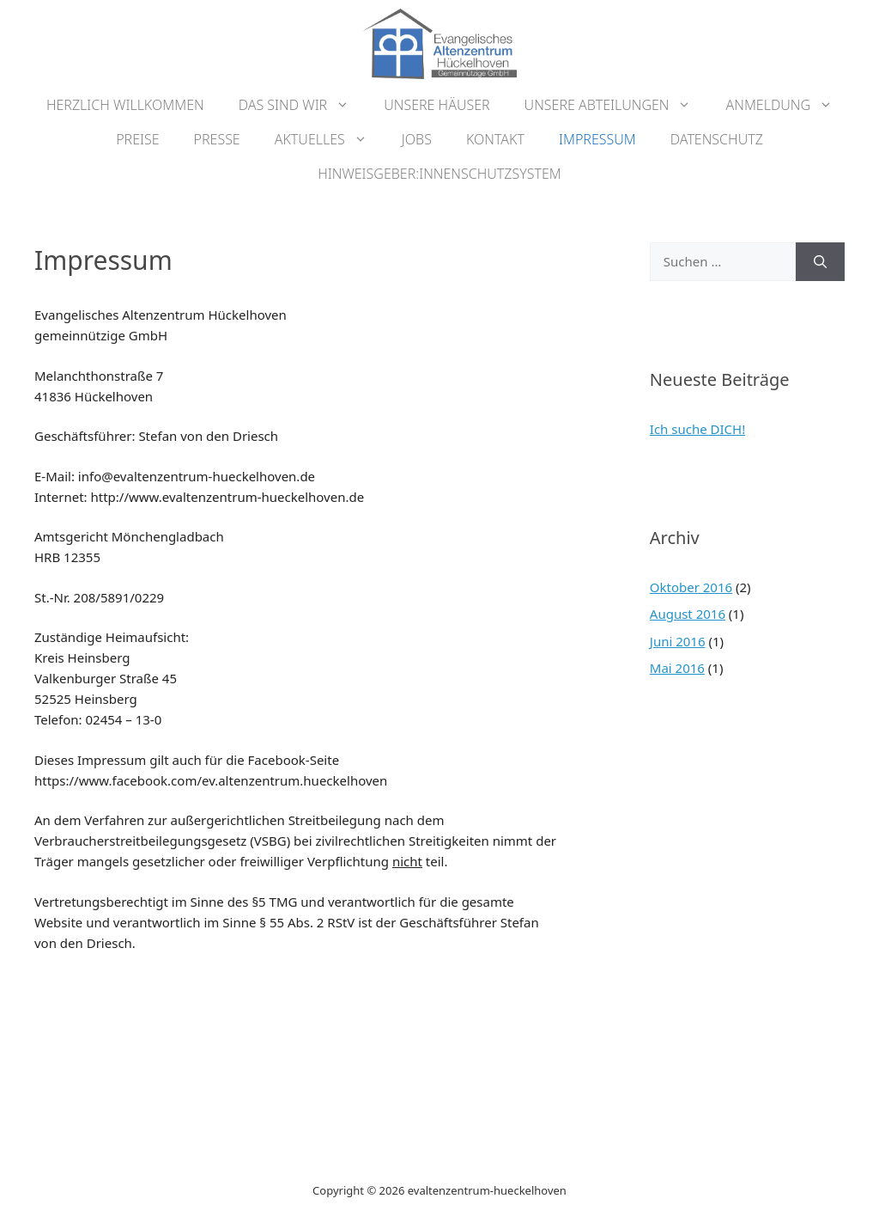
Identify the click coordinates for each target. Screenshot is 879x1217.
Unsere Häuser (436, 104)
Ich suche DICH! (697, 428)
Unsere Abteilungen (616, 105)
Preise (137, 139)
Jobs (417, 139)
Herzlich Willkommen (125, 104)
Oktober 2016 (691, 587)
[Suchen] (820, 261)
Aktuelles (330, 139)
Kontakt (495, 139)
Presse (217, 139)
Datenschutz (716, 139)
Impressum (597, 139)
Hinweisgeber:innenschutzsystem (439, 173)
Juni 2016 (678, 641)
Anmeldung (787, 105)
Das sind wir (303, 105)
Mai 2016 (677, 667)
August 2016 (687, 613)
